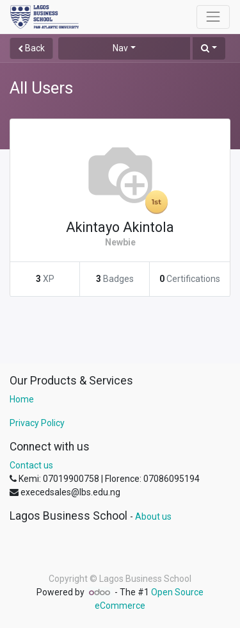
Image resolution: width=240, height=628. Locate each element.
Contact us (31, 465)
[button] (209, 48)
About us (153, 516)
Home (22, 399)
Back (31, 48)
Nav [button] (120, 48)
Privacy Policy (37, 423)
